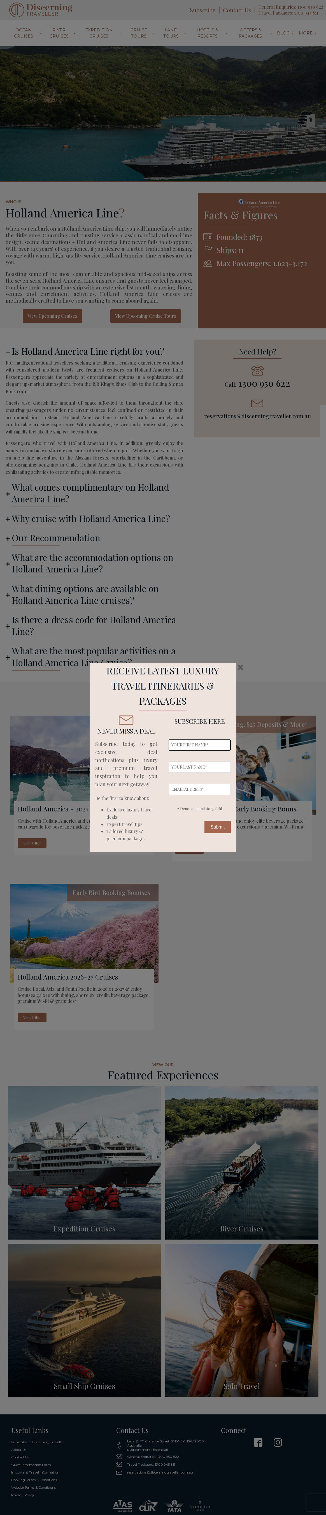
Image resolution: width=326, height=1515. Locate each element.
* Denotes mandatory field (199, 808)
